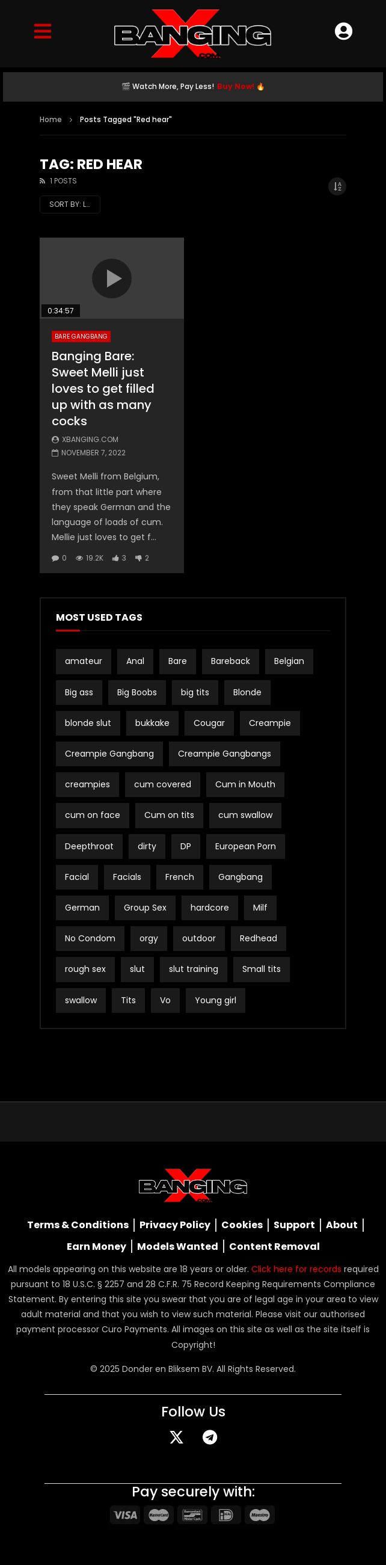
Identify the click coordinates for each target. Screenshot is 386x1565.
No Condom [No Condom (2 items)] (90, 938)
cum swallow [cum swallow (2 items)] (245, 815)
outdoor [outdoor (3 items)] (199, 938)
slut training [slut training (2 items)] (193, 969)
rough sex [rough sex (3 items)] (85, 969)
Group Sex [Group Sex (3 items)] (145, 908)
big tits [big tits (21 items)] (195, 692)
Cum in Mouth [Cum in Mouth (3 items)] (245, 784)
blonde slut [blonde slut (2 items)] (88, 723)
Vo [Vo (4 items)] (165, 1000)
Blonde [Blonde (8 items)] (247, 692)
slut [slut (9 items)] (137, 969)
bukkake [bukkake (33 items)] (152, 723)
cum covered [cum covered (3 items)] (162, 784)
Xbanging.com (90, 439)
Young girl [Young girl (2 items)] (215, 1000)
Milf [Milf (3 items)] (260, 908)
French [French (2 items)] (179, 877)
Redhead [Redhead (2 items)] (258, 938)
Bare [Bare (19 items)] (177, 661)
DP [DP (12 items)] (185, 846)
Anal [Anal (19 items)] (135, 661)
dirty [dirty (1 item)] (147, 846)
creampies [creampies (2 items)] (87, 784)
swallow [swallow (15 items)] (81, 1000)
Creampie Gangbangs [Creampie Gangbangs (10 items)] (224, 754)
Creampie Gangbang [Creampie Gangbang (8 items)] (109, 754)
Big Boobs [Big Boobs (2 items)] (137, 692)
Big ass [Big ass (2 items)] (79, 692)
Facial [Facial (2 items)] (77, 877)
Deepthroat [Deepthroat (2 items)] (89, 846)
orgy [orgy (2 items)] (148, 938)
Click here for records (296, 1269)
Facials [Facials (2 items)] (127, 877)
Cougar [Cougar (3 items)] (209, 723)
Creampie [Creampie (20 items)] (270, 723)
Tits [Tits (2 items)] (128, 1000)
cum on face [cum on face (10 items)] (92, 815)
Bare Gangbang (81, 336)
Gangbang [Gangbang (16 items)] (240, 877)
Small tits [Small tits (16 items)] (261, 969)
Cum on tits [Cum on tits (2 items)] (169, 815)
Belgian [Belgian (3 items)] (289, 661)
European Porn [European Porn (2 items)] (245, 846)
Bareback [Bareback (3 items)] (230, 661)
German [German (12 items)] (82, 908)
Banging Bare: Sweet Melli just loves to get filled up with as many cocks (103, 388)
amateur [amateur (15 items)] (83, 661)
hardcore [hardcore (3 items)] (210, 908)
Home (51, 119)
